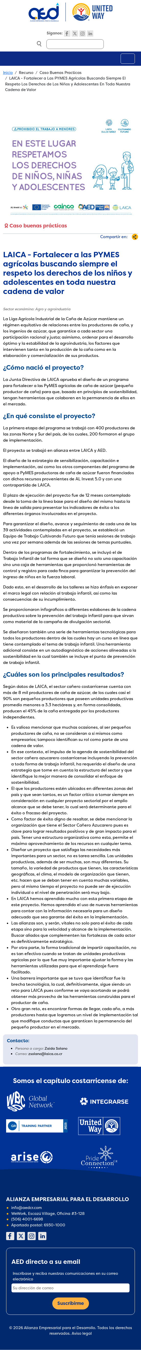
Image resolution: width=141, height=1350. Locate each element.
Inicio (8, 72)
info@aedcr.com (26, 1207)
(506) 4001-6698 (27, 1219)
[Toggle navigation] (128, 59)
